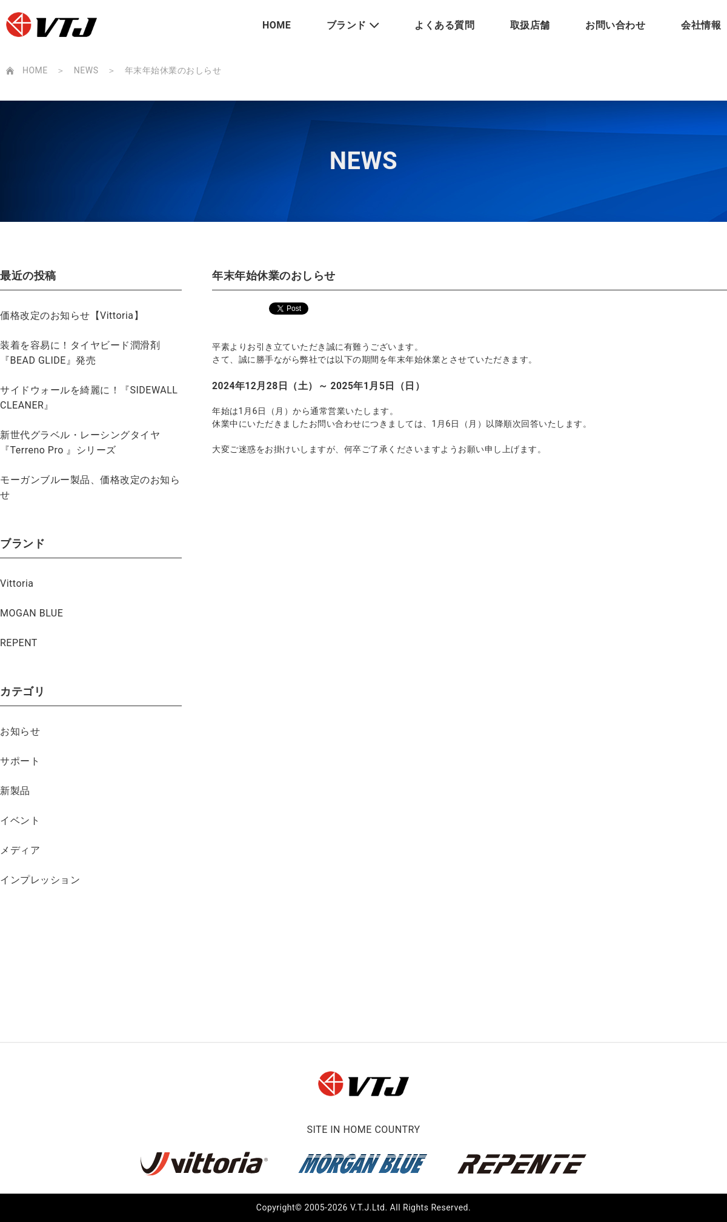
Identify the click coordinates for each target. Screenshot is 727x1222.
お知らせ (20, 731)
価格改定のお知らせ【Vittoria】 (72, 315)
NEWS (86, 70)
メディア (20, 850)
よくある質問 (444, 25)
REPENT (19, 643)
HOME (276, 25)
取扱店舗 (530, 25)
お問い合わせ (615, 25)
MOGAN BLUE (31, 613)
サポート (20, 761)
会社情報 (701, 25)
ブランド (347, 25)
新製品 (15, 790)
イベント (20, 820)
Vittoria (17, 583)
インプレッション (40, 880)
